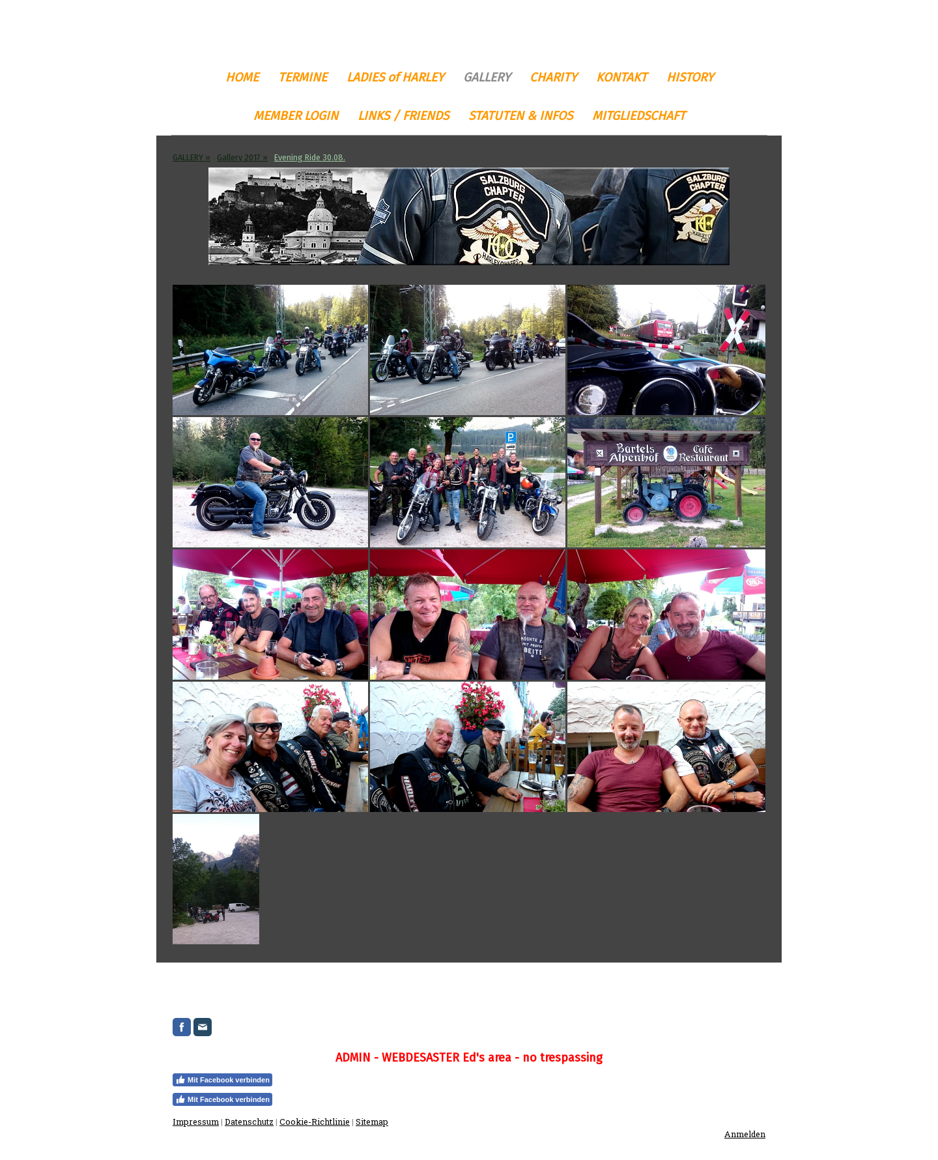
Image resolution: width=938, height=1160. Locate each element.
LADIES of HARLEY (395, 77)
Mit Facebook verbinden (222, 1080)
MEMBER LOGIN (295, 115)
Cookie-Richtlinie (314, 1121)
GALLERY (486, 77)
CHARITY (553, 77)
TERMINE (302, 77)
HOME (242, 77)
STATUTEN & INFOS (520, 115)
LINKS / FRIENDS (403, 115)
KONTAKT (621, 77)
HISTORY (689, 77)
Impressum (196, 1121)
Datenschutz (249, 1121)
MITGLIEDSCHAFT (638, 115)
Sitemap (372, 1121)
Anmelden (744, 1134)
